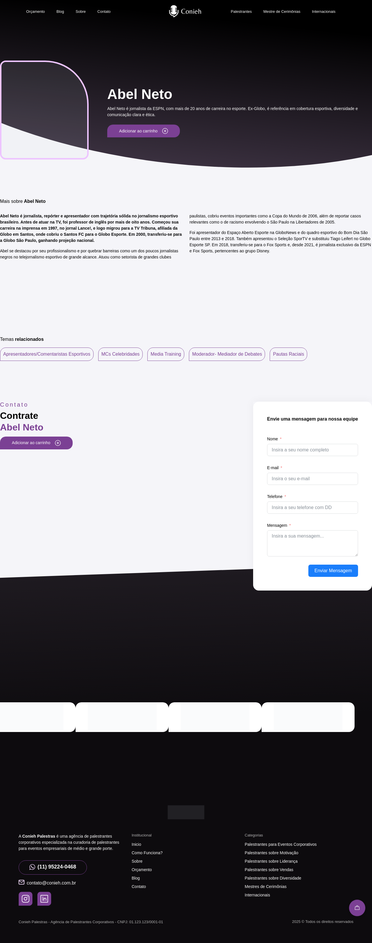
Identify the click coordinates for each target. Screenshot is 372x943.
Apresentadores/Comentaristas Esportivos (46, 354)
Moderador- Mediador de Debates (227, 354)
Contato (104, 11)
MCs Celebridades (120, 354)
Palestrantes (241, 11)
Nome (272, 439)
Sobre (81, 11)
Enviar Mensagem (333, 570)
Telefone (274, 496)
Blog (60, 11)
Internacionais (323, 11)
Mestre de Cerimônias (281, 11)
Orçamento (35, 11)
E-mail (273, 467)
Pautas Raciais (288, 354)
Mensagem (277, 525)
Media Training (166, 354)
